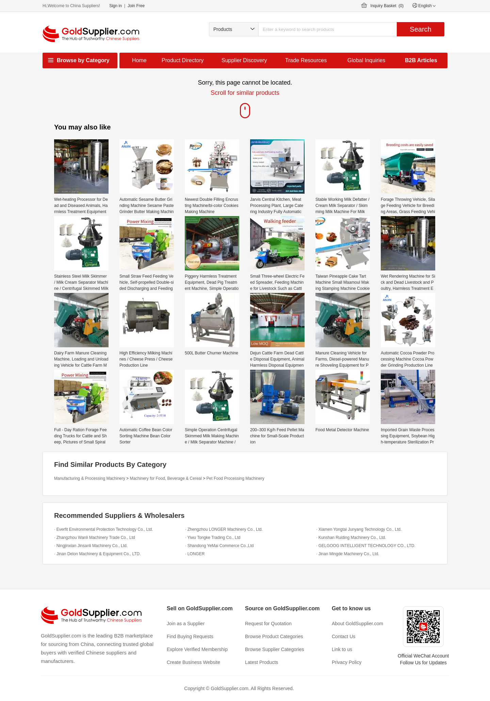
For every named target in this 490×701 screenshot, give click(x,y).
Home (139, 60)
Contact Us (343, 636)
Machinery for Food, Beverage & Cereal (165, 478)
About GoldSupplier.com (357, 623)
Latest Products (261, 662)
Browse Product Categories (274, 636)
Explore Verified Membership (197, 649)
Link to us (342, 649)
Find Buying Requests (190, 636)
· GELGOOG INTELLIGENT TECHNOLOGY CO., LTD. (365, 545)
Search (420, 29)
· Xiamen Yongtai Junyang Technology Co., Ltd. (359, 529)
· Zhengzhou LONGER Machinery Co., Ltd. (224, 529)
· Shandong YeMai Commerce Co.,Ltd (219, 545)
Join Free (136, 5)
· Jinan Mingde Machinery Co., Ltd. (347, 553)
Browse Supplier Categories (274, 649)
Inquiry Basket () (387, 5)
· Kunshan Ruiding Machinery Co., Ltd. (351, 537)
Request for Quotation (268, 623)
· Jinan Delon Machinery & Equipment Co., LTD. (97, 553)
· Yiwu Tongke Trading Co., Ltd (213, 537)
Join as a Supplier (186, 623)
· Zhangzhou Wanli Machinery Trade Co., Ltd (94, 537)
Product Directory (183, 60)
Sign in (115, 5)
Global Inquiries (366, 60)
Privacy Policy (346, 662)
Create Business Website (193, 662)
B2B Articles (421, 60)
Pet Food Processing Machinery (235, 478)
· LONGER (195, 553)
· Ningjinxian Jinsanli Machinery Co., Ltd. (91, 545)
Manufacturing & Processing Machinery (89, 478)
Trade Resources (306, 60)
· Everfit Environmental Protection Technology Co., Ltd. (103, 529)
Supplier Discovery (244, 60)
